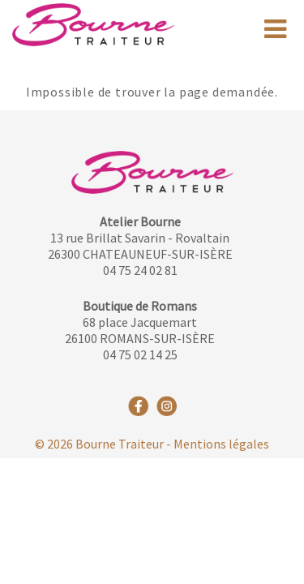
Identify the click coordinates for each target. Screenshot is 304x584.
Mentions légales (221, 444)
